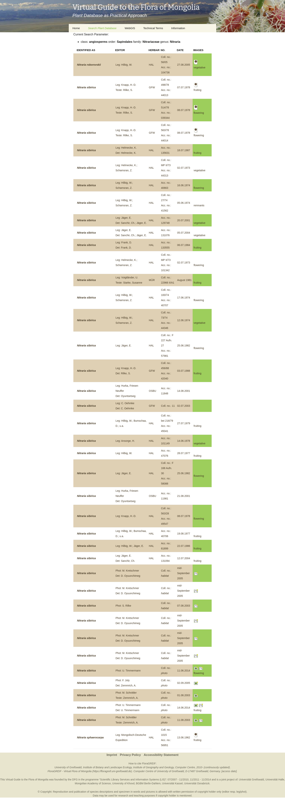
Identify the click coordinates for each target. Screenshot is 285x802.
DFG (75, 779)
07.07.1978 (183, 87)
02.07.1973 (183, 167)
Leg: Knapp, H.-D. (126, 516)
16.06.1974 (183, 185)
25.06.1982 (183, 345)
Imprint (112, 755)
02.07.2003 (183, 405)
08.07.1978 (183, 110)
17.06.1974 (183, 297)
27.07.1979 (183, 423)
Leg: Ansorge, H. (125, 440)
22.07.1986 (183, 545)
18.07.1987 (183, 150)
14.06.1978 (183, 440)
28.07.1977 (183, 453)
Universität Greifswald (251, 779)
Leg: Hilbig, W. (124, 64)
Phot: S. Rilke (123, 605)
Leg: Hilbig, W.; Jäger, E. (130, 545)
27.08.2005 (183, 64)
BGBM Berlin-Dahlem (148, 783)
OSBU (152, 390)
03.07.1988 (183, 370)
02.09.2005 (183, 682)
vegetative (199, 170)
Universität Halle (274, 779)
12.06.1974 (183, 320)
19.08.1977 (183, 533)
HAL (151, 64)
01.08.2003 (183, 695)
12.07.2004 (183, 558)
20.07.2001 (183, 220)
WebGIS (130, 28)
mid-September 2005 (183, 573)
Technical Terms (153, 28)
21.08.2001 (183, 495)
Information (178, 28)
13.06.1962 (183, 737)
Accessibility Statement (161, 755)
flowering (199, 187)
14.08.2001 (183, 390)
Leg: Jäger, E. (123, 345)
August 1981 (184, 280)
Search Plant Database (102, 28)
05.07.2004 (183, 232)
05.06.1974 (183, 202)
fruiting (197, 152)
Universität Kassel (172, 783)
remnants (199, 205)
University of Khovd (123, 783)
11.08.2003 (183, 719)
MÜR (152, 280)
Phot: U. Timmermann (128, 670)
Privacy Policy (130, 755)
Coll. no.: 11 (168, 405)
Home (76, 28)
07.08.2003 (183, 605)
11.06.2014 (183, 670)
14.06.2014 (183, 707)
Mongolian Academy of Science (93, 783)
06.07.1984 (183, 245)
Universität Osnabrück (197, 783)
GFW (152, 87)
